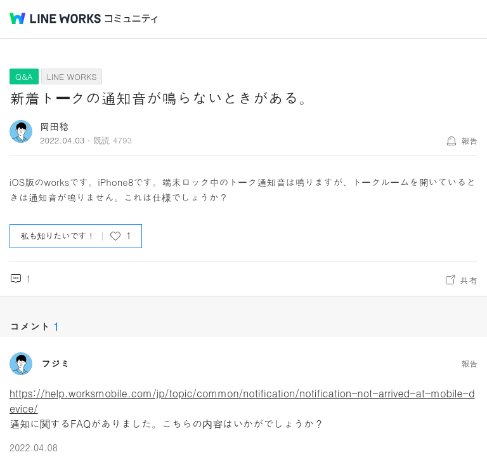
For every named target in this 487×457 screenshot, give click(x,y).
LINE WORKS (72, 76)
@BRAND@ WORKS (55, 18)
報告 (469, 141)
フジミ (55, 363)
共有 (468, 280)
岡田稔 (54, 126)
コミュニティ (131, 18)
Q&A (24, 76)
